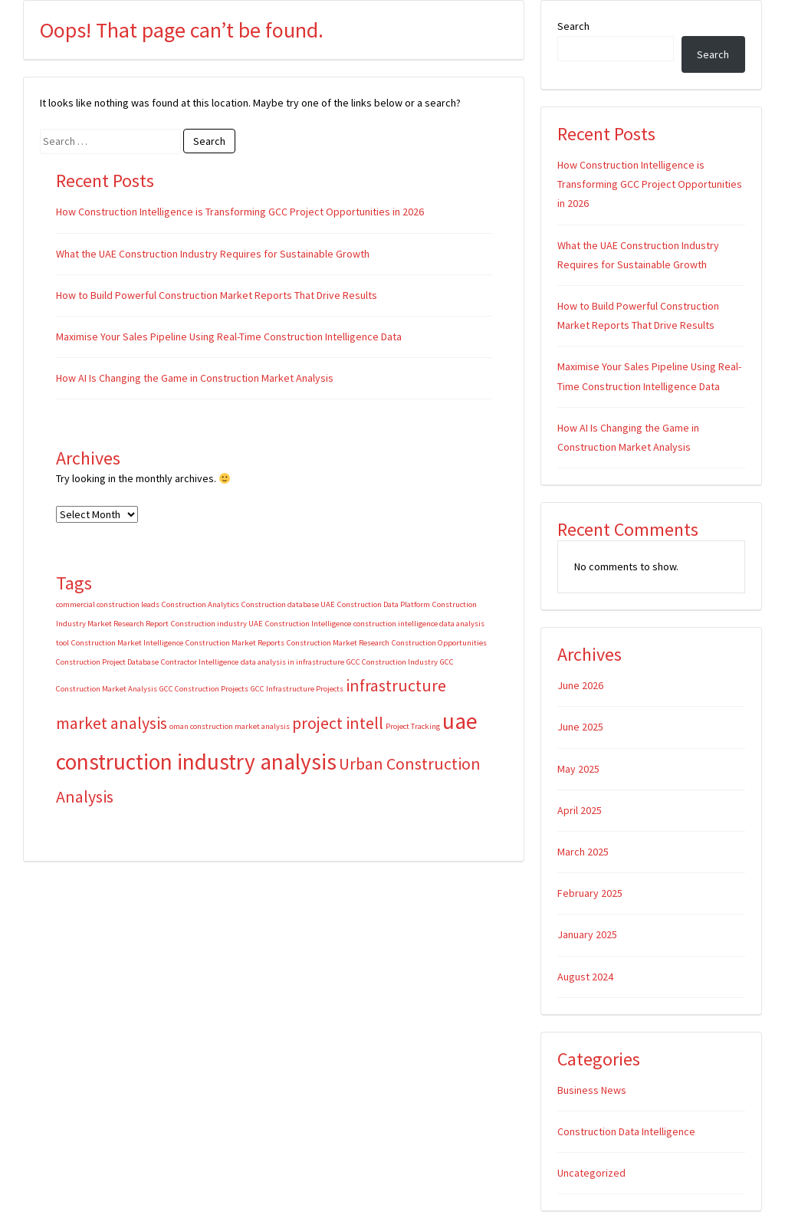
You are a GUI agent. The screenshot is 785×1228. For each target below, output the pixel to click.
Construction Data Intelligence (626, 1131)
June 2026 (580, 685)
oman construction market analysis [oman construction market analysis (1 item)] (229, 726)
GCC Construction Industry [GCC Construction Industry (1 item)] (392, 662)
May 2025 (578, 769)
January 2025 (587, 934)
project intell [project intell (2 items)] (337, 723)
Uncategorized (591, 1173)
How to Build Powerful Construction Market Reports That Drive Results (216, 295)
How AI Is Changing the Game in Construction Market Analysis (196, 378)
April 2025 (579, 810)
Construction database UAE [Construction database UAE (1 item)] (288, 604)
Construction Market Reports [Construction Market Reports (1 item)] (235, 643)
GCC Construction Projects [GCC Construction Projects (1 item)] (203, 689)
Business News (591, 1090)
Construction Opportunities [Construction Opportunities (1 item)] (439, 643)
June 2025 (580, 727)
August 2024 (585, 976)
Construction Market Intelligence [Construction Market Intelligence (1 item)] (127, 643)
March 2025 (583, 852)
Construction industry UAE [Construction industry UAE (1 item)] (217, 624)
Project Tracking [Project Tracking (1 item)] (413, 726)
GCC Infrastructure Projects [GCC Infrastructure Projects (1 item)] (297, 689)
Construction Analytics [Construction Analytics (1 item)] (200, 604)
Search (573, 26)
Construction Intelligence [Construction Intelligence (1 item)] (308, 624)
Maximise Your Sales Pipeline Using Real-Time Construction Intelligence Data (229, 336)
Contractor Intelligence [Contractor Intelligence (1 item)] (199, 662)
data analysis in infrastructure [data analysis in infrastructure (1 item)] (292, 662)
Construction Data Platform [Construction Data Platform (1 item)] (383, 604)
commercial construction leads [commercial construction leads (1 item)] (107, 604)
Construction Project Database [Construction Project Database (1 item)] (107, 662)
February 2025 (589, 893)
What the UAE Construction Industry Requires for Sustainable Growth (213, 254)
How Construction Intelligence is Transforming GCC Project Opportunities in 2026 (240, 211)
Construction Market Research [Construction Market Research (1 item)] (338, 643)
